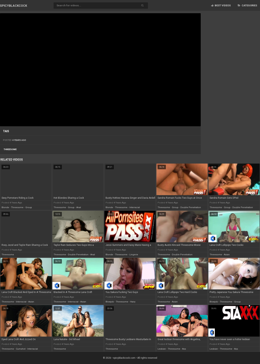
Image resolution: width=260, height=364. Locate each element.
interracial (134, 207)
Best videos (221, 5)
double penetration (190, 207)
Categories (247, 5)
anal (78, 207)
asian (227, 254)
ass (184, 349)
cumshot (20, 349)
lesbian (162, 349)
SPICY (13, 5)
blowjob (110, 301)
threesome (10, 149)
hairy (132, 301)
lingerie (133, 254)
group (28, 207)
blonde (5, 207)
